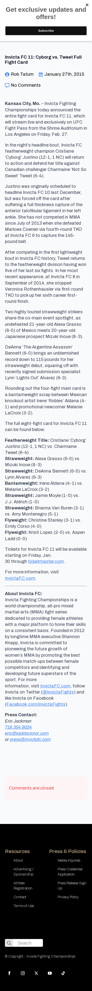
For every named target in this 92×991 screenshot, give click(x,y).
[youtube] (49, 973)
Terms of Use (23, 906)
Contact (19, 897)
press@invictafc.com (30, 739)
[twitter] (36, 973)
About (18, 860)
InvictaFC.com (20, 578)
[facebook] (9, 973)
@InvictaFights (58, 692)
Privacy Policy (68, 897)
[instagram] (22, 973)
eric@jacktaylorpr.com (27, 733)
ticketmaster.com (46, 561)
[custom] (63, 973)
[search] (9, 943)
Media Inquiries (69, 860)
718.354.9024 (18, 727)
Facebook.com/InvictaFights (36, 704)
